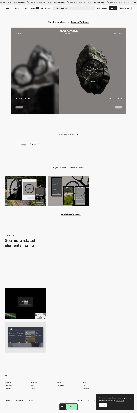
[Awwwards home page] (63, 407)
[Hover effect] (68, 270)
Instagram (87, 400)
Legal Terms (19, 400)
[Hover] (111, 270)
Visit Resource (72, 406)
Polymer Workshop (80, 22)
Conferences (61, 385)
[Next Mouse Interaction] (68, 337)
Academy (34, 8)
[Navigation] (111, 191)
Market (47, 8)
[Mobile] (68, 191)
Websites (8, 382)
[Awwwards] (7, 8)
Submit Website (124, 8)
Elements (8, 388)
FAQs (84, 382)
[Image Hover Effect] (25, 303)
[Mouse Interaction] (68, 303)
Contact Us (86, 388)
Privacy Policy (29, 400)
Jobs (42, 8)
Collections (8, 385)
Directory (25, 8)
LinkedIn (95, 400)
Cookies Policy (9, 400)
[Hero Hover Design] (25, 337)
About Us (85, 385)
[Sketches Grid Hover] (25, 270)
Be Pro (113, 8)
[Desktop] (25, 191)
